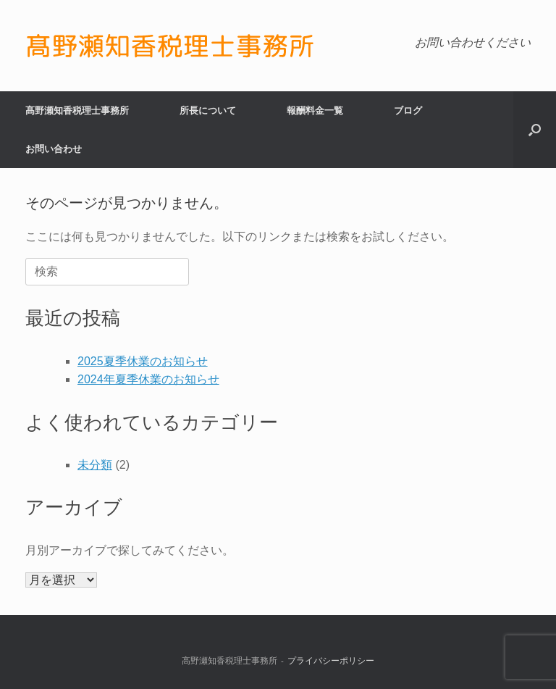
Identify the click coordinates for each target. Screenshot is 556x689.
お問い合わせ (53, 148)
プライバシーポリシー (330, 660)
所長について (208, 110)
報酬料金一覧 (315, 110)
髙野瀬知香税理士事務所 (77, 110)
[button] (534, 129)
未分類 (94, 465)
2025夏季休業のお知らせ (142, 361)
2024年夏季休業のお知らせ (148, 379)
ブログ (408, 110)
